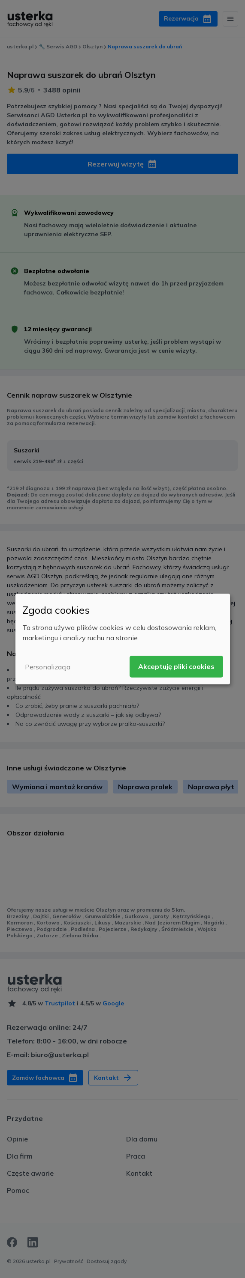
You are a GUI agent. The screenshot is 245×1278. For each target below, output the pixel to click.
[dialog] (122, 639)
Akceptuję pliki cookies (176, 666)
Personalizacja (47, 667)
